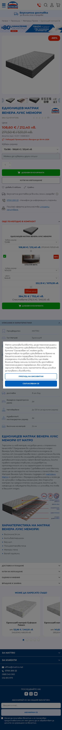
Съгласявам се (31, 383)
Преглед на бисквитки (31, 376)
